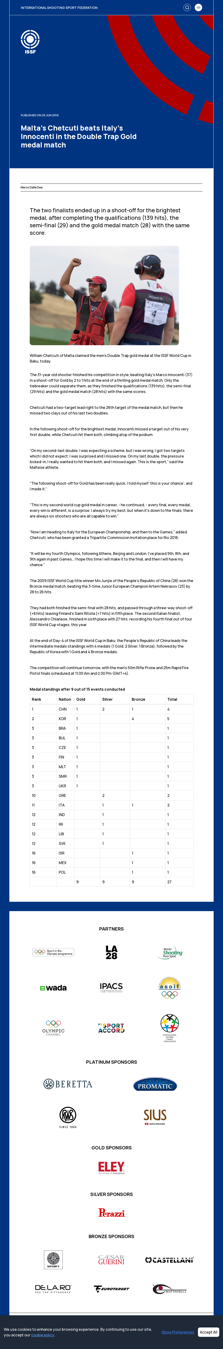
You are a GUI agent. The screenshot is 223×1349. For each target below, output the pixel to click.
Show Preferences (178, 1332)
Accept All (208, 1332)
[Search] (187, 7)
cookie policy (42, 1335)
